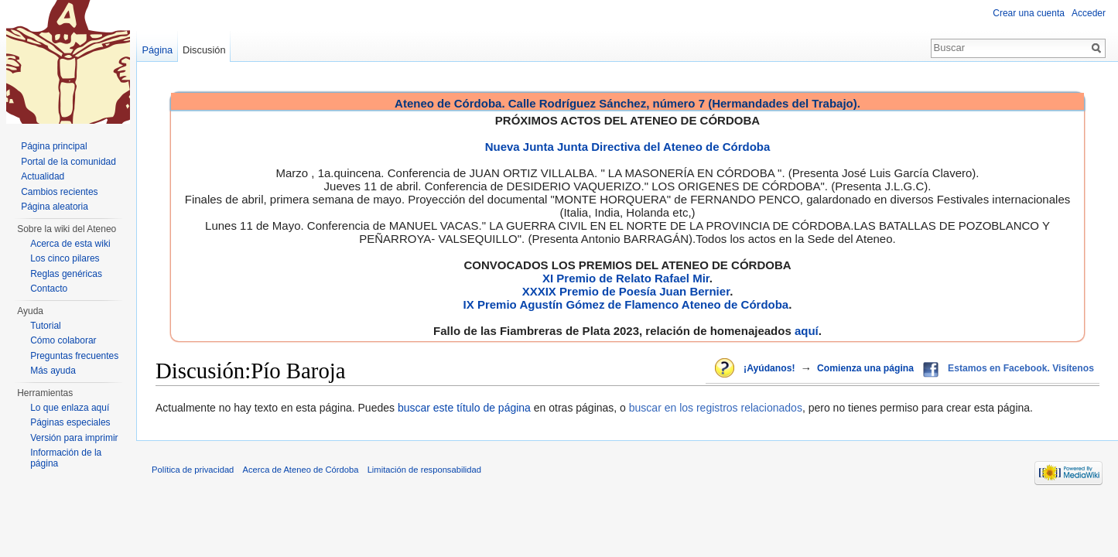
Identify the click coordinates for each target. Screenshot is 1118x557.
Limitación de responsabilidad (424, 469)
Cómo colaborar (63, 340)
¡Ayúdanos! (769, 368)
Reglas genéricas (66, 273)
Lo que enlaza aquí (69, 407)
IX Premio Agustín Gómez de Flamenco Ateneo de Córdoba (626, 304)
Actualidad (42, 176)
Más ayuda (53, 370)
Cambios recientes (59, 191)
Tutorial (45, 325)
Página (157, 50)
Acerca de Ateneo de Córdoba (301, 469)
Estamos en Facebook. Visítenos (1021, 368)
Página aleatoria (54, 206)
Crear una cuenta (1029, 13)
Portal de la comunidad (68, 161)
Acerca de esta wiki (70, 243)
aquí (807, 330)
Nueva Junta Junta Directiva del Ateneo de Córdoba (628, 146)
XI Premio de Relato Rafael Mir (625, 278)
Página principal (54, 146)
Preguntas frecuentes (74, 355)
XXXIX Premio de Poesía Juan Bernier (626, 291)
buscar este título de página (464, 408)
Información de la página (65, 458)
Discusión (204, 50)
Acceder (1089, 13)
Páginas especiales (70, 422)
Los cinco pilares (64, 258)
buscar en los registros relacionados (715, 408)
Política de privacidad (193, 469)
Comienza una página (865, 368)
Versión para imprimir (74, 437)
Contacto (48, 288)
